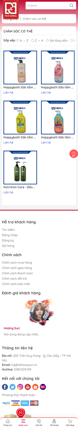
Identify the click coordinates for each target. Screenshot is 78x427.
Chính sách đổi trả (14, 278)
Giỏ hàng (8, 246)
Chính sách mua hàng (17, 262)
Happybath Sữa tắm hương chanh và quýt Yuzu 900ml (20, 137)
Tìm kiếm (8, 230)
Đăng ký (8, 240)
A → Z (22, 40)
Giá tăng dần (57, 40)
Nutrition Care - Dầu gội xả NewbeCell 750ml (20, 187)
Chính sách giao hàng (17, 268)
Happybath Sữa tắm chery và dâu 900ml (58, 87)
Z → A (37, 40)
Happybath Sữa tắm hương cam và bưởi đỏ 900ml (58, 137)
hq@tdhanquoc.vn (24, 365)
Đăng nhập (10, 235)
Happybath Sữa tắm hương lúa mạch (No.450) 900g (20, 87)
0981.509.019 (22, 369)
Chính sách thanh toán (17, 273)
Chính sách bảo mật (16, 284)
